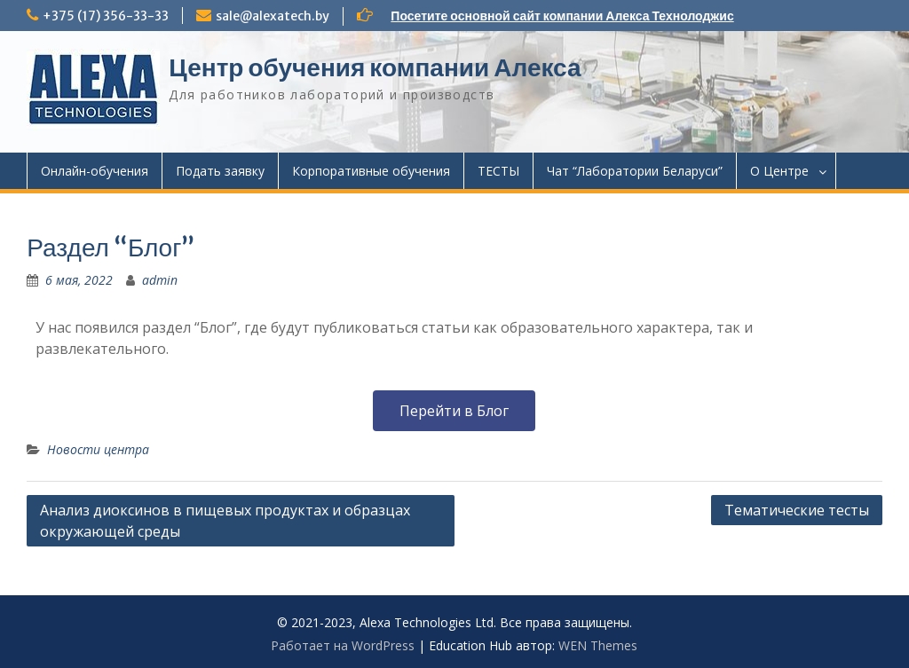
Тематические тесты (796, 510)
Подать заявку (220, 170)
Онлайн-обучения (94, 170)
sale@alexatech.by (272, 16)
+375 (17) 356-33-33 (106, 16)
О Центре (779, 170)
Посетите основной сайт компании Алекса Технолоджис (562, 16)
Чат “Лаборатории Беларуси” (635, 170)
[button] (454, 410)
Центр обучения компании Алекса (375, 67)
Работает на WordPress (343, 645)
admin (160, 279)
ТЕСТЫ (498, 170)
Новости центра (98, 449)
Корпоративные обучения (371, 170)
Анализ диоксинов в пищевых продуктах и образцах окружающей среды (225, 520)
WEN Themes (597, 645)
